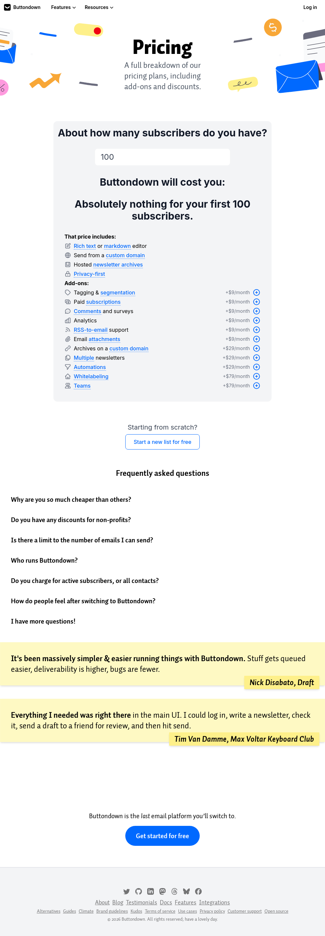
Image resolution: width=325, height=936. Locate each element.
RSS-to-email (91, 329)
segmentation (117, 292)
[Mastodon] (162, 890)
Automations (90, 367)
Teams (82, 385)
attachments (104, 339)
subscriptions (103, 301)
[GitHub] (138, 890)
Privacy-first (89, 274)
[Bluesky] (186, 890)
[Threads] (174, 890)
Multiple (84, 357)
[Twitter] (126, 890)
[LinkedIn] (150, 890)
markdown (117, 246)
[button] (162, 499)
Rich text (85, 246)
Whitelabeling (91, 376)
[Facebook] (198, 890)
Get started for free (162, 836)
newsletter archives (118, 264)
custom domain (125, 255)
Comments (87, 311)
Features (63, 7)
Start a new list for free (162, 442)
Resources (99, 7)
